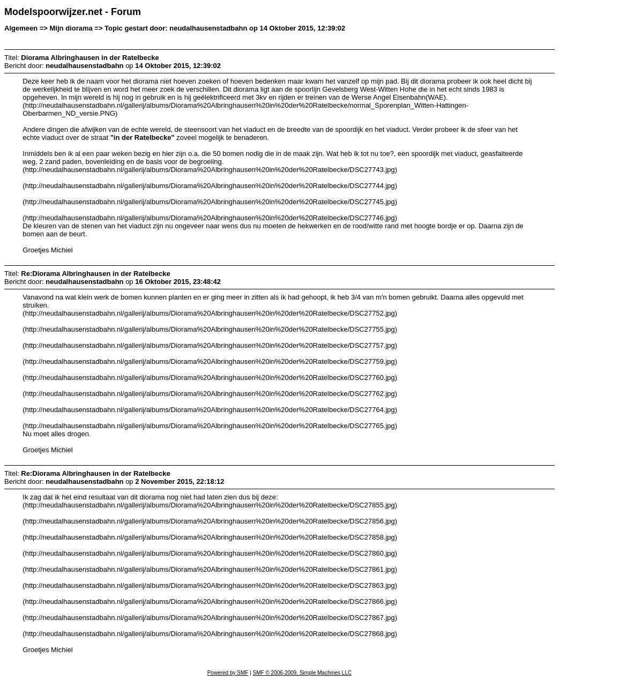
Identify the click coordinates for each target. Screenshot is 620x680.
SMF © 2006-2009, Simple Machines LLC (302, 673)
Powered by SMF (228, 673)
